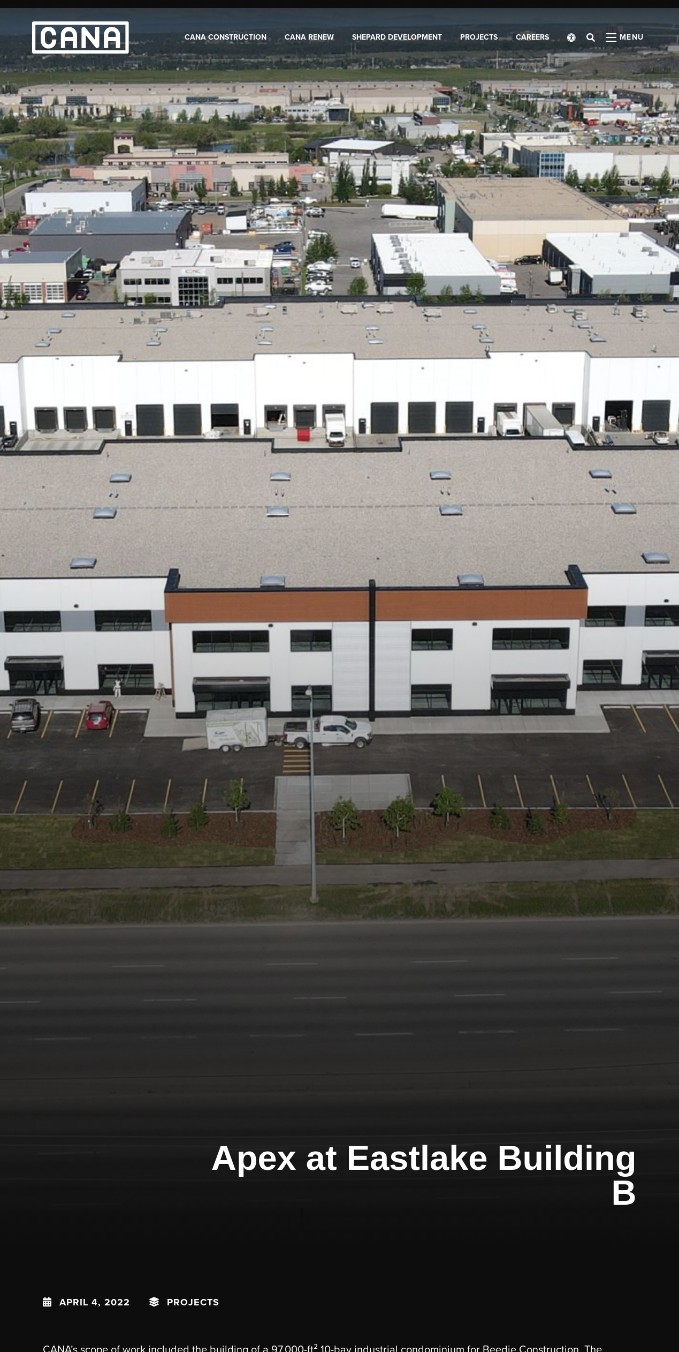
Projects (193, 1302)
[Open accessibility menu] (571, 37)
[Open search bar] (590, 37)
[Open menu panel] (624, 37)
